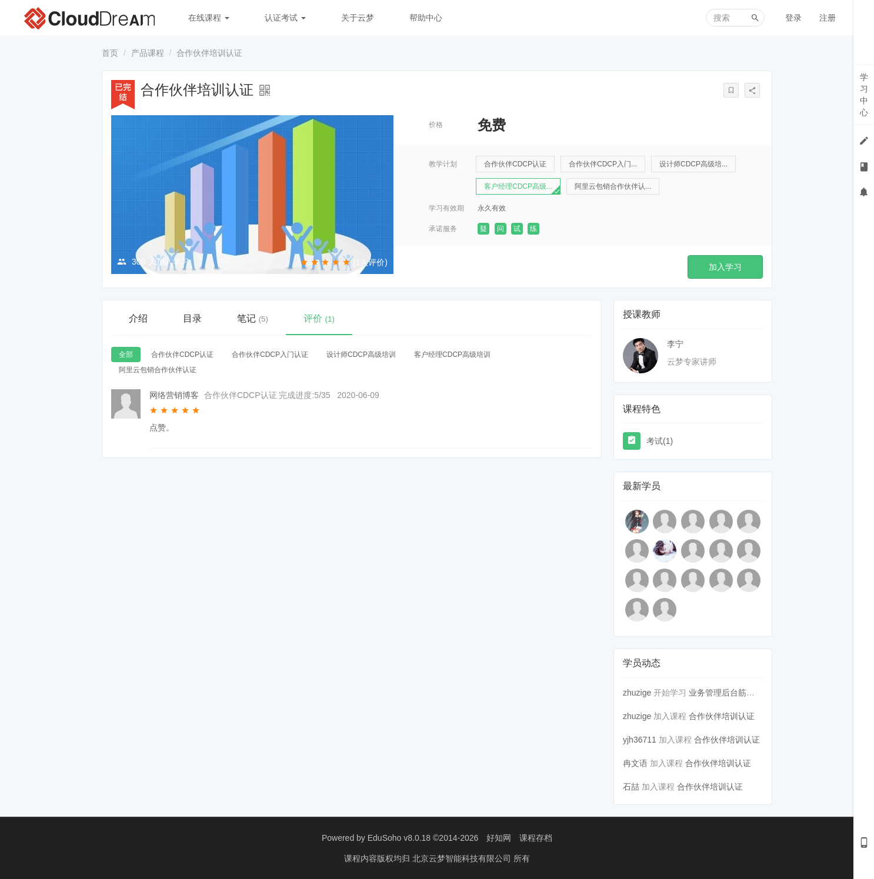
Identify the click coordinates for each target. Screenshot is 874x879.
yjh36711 (639, 739)
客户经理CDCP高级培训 (452, 354)
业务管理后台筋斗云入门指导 (742, 692)
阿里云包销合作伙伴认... (613, 186)
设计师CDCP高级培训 (361, 354)
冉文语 (635, 763)
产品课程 (147, 53)
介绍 (138, 318)
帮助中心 (425, 17)
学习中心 (864, 94)
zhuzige (637, 692)
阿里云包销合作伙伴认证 (157, 370)
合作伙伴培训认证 (722, 716)
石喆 (631, 786)
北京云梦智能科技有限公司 (462, 858)
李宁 (675, 344)
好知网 (498, 838)
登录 (793, 17)
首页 (110, 53)
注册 (827, 17)
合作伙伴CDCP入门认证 (270, 354)
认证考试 (285, 17)
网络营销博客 (174, 395)
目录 (192, 318)
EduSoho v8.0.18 (399, 838)
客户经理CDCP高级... (518, 186)
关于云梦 (357, 17)
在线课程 (208, 17)
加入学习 (725, 267)
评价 (319, 318)
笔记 (252, 318)
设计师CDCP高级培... (693, 164)
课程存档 (535, 838)
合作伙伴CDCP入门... (603, 164)
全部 (126, 354)
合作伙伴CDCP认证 (515, 164)
